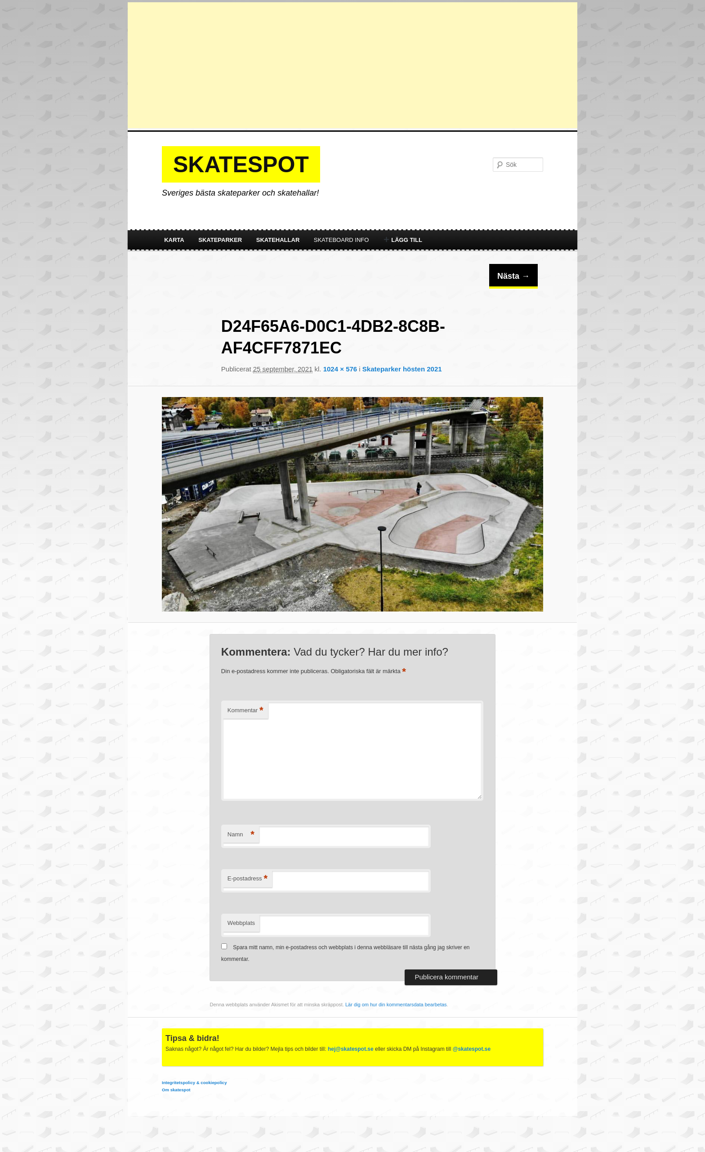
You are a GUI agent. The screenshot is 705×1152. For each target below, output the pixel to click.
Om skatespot (176, 1089)
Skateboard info (341, 240)
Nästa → (513, 276)
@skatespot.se (472, 1049)
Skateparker (220, 240)
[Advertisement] (352, 65)
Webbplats (241, 923)
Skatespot (241, 164)
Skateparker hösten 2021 (402, 369)
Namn (241, 834)
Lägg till (403, 240)
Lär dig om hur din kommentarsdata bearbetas (396, 1004)
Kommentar (245, 710)
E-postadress (248, 878)
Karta (174, 240)
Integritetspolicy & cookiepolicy (194, 1082)
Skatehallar (278, 240)
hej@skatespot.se (351, 1049)
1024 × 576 (340, 369)
